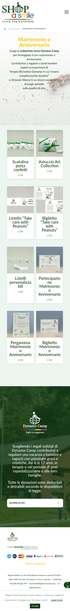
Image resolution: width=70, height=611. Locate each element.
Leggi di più (56, 600)
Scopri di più (17, 503)
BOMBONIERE (14, 29)
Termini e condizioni (35, 563)
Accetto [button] (35, 606)
